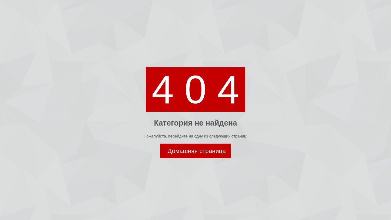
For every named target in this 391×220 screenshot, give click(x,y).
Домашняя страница (197, 151)
